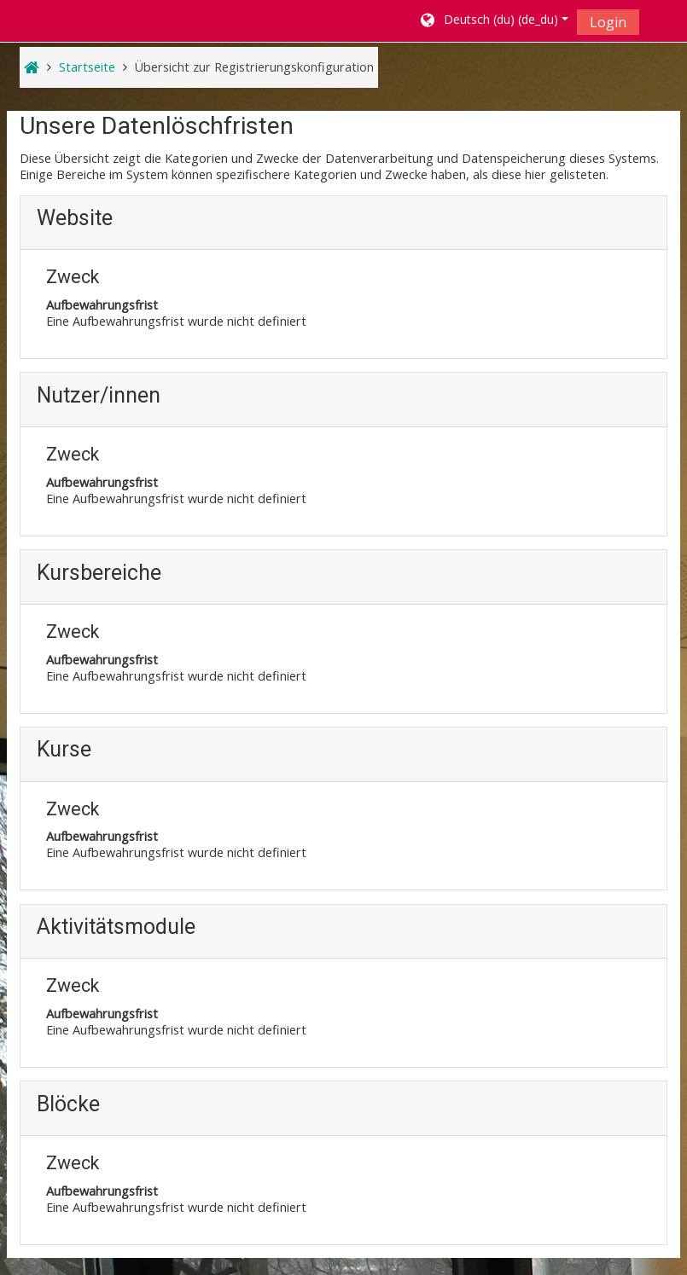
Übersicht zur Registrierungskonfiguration (254, 67)
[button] (493, 21)
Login (608, 22)
